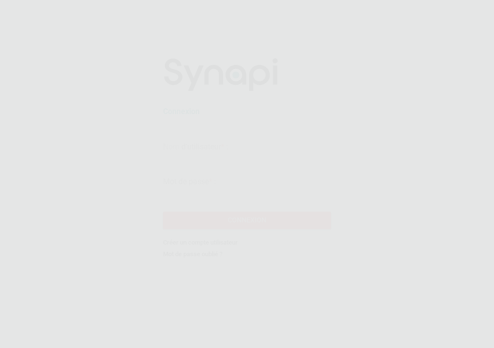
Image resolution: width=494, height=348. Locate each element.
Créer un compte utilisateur (200, 247)
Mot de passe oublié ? (192, 258)
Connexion (247, 224)
